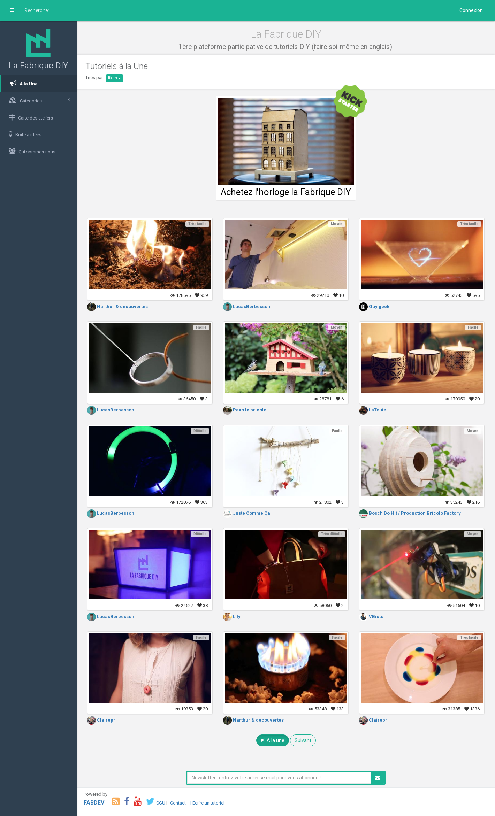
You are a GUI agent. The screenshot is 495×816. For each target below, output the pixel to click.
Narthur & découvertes (117, 306)
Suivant (303, 740)
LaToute (372, 410)
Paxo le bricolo (244, 410)
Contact (178, 803)
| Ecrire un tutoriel (207, 803)
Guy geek (374, 306)
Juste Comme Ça (246, 513)
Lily (232, 616)
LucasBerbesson (246, 306)
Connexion (471, 10)
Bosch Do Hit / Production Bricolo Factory (410, 513)
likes (114, 78)
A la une (272, 740)
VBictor (372, 616)
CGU (160, 803)
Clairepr (101, 720)
